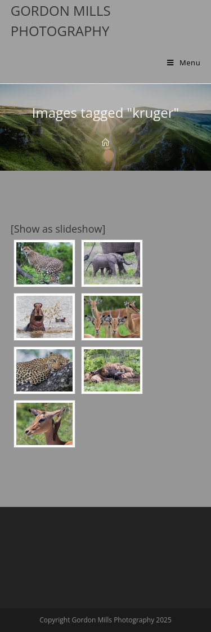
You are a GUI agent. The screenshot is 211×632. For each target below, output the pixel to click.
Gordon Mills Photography (61, 20)
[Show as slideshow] (58, 228)
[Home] (105, 142)
